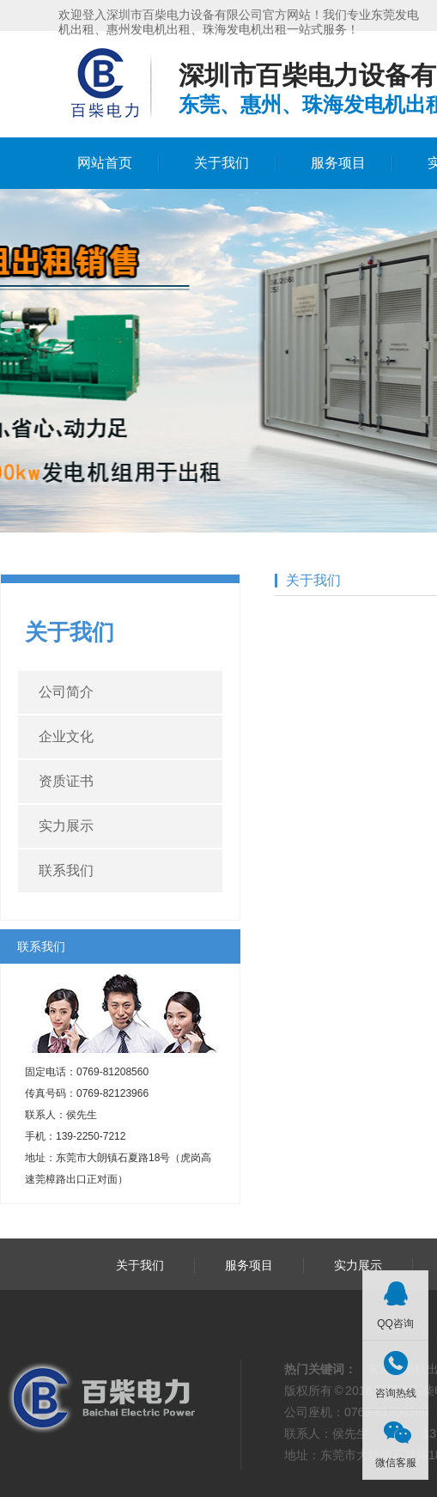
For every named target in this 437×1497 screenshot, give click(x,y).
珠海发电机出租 (245, 29)
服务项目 (338, 162)
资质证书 (66, 781)
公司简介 (66, 692)
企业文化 (66, 736)
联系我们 (66, 870)
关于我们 (221, 162)
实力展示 (66, 825)
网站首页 (104, 162)
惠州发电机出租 (148, 29)
